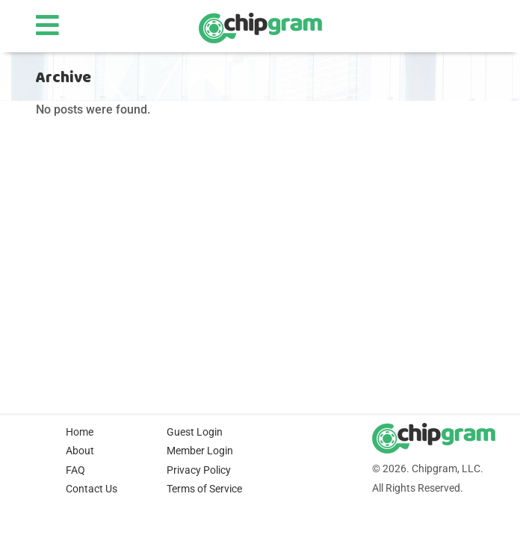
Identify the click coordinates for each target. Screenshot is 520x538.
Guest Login (195, 432)
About (80, 451)
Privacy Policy (199, 470)
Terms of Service (204, 489)
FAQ (75, 470)
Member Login (200, 451)
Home (79, 432)
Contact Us (91, 489)
